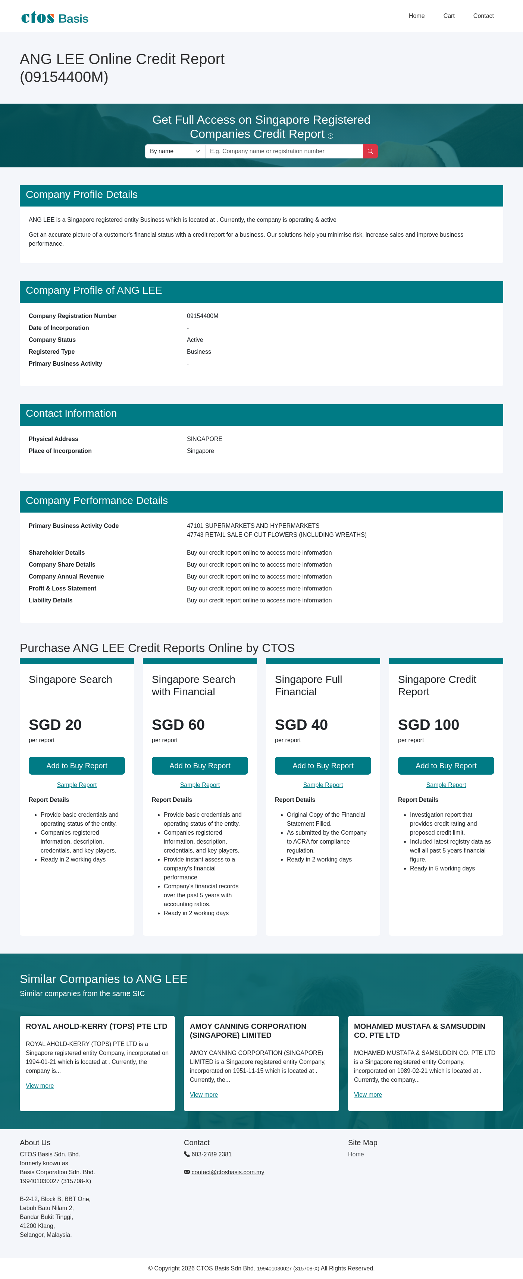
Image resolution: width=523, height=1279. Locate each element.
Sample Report (77, 785)
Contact (483, 16)
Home (417, 16)
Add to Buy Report (76, 766)
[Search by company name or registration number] (284, 151)
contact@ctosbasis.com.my (227, 1172)
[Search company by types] (175, 151)
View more (40, 1086)
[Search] (370, 151)
